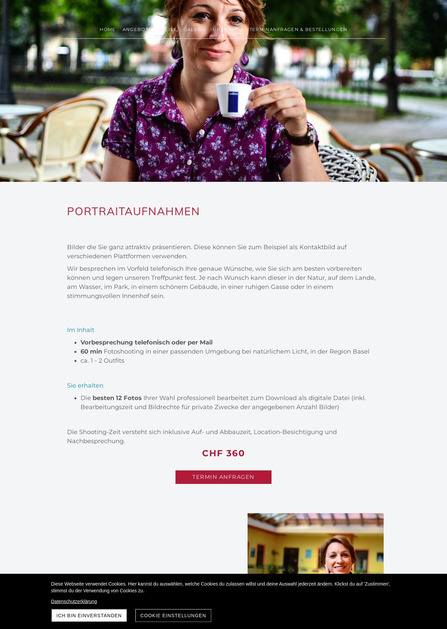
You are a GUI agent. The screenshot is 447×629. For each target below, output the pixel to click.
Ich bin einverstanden (89, 615)
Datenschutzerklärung (74, 601)
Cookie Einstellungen (173, 615)
